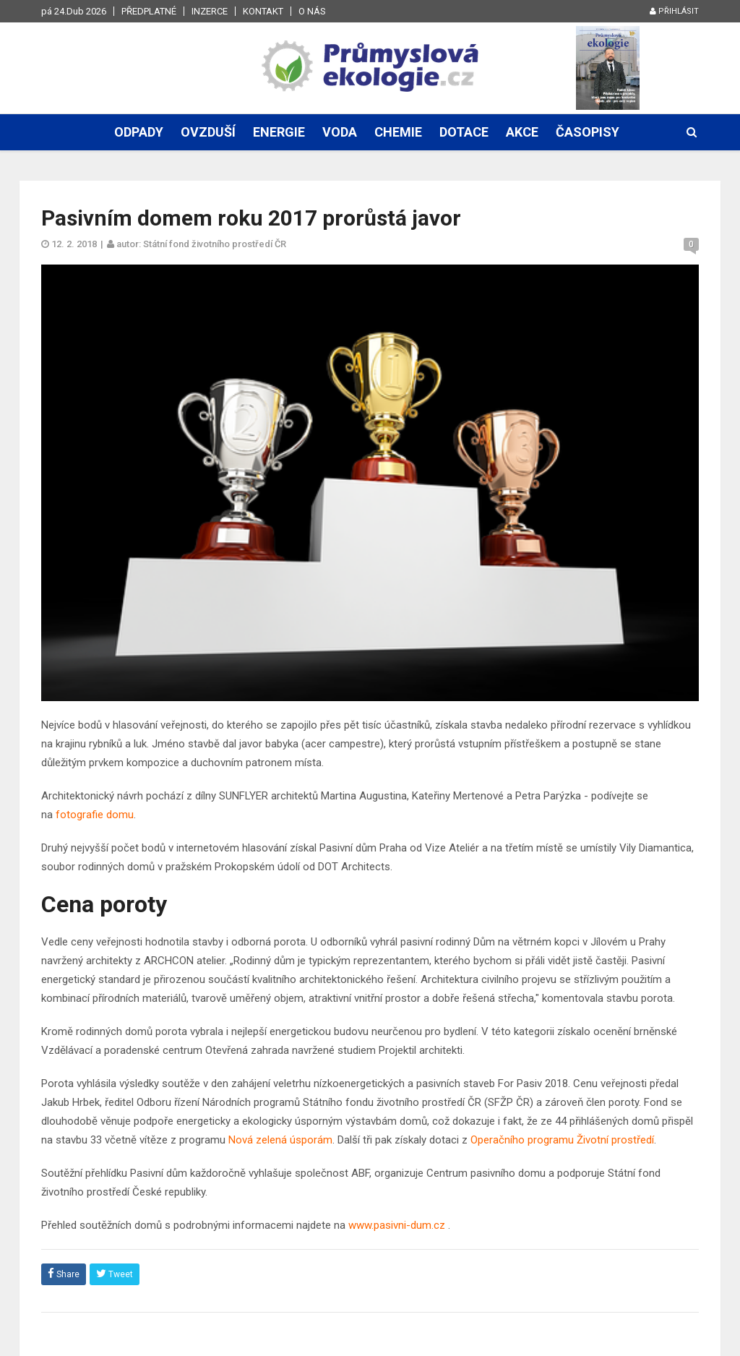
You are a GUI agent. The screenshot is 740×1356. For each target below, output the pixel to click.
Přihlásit (674, 11)
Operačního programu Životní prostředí (562, 1139)
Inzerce (210, 11)
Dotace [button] (464, 132)
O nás (312, 11)
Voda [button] (339, 132)
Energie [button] (279, 132)
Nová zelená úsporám (280, 1139)
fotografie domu (95, 814)
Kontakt (263, 11)
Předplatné (148, 11)
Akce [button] (522, 132)
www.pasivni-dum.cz (396, 1225)
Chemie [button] (398, 132)
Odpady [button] (138, 132)
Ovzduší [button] (208, 132)
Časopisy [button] (587, 132)
